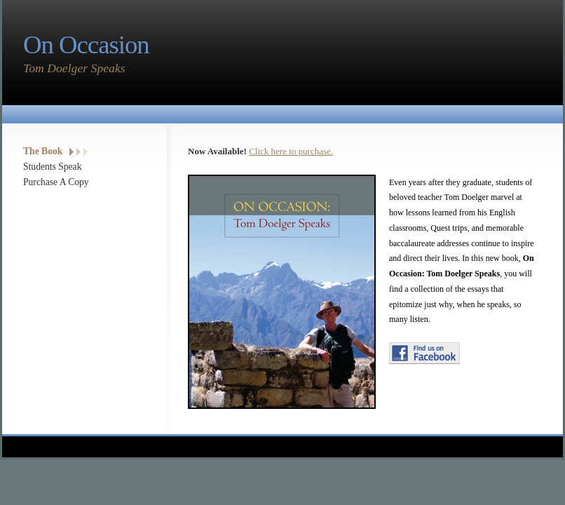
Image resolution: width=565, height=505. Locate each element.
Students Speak (52, 166)
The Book (42, 151)
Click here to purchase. (291, 151)
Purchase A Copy (56, 182)
